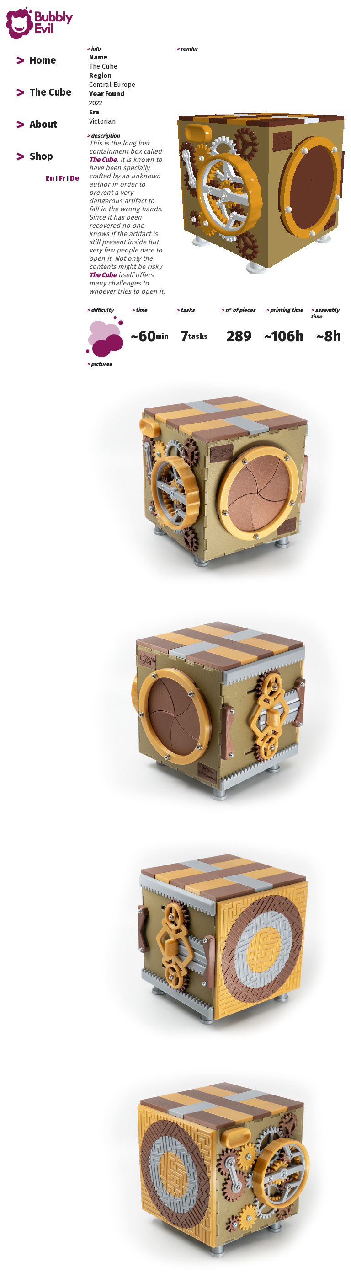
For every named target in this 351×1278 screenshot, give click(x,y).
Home (43, 60)
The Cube (50, 92)
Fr (62, 178)
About (43, 124)
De (74, 178)
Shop (41, 156)
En (50, 178)
